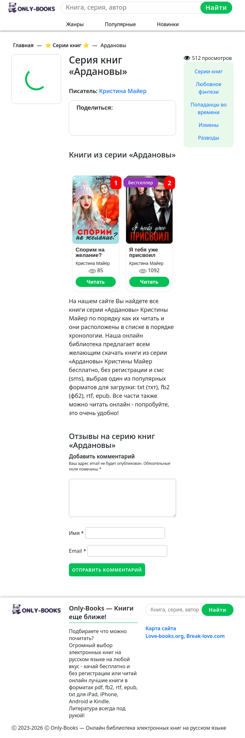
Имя (76, 533)
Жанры (75, 24)
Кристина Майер (122, 91)
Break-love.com (205, 635)
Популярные (120, 24)
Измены (209, 124)
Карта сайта (160, 628)
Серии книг (209, 71)
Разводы (208, 137)
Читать (95, 281)
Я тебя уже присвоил (143, 252)
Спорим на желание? (90, 252)
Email (77, 550)
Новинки (168, 24)
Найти (216, 7)
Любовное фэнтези (208, 88)
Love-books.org (164, 635)
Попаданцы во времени (209, 108)
